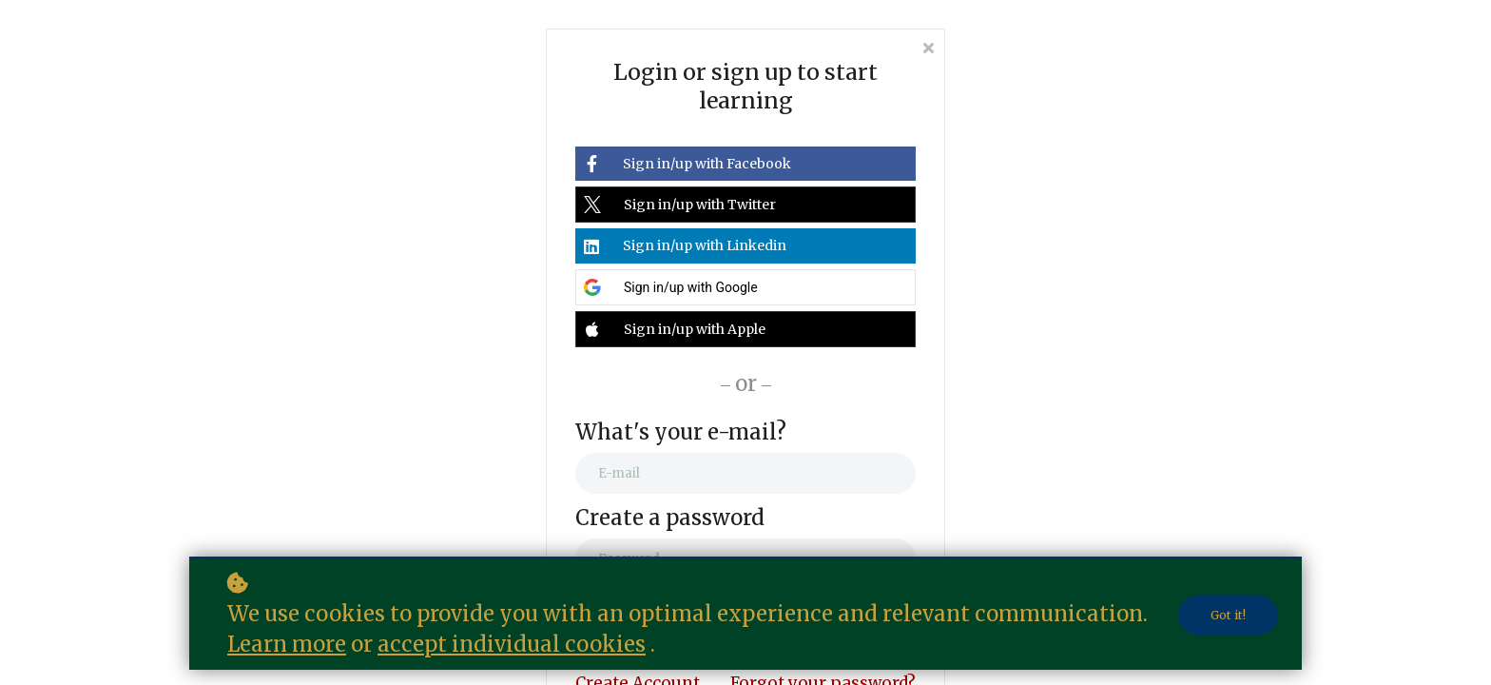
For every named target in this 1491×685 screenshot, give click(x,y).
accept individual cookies (512, 644)
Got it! (1228, 615)
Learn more (286, 644)
